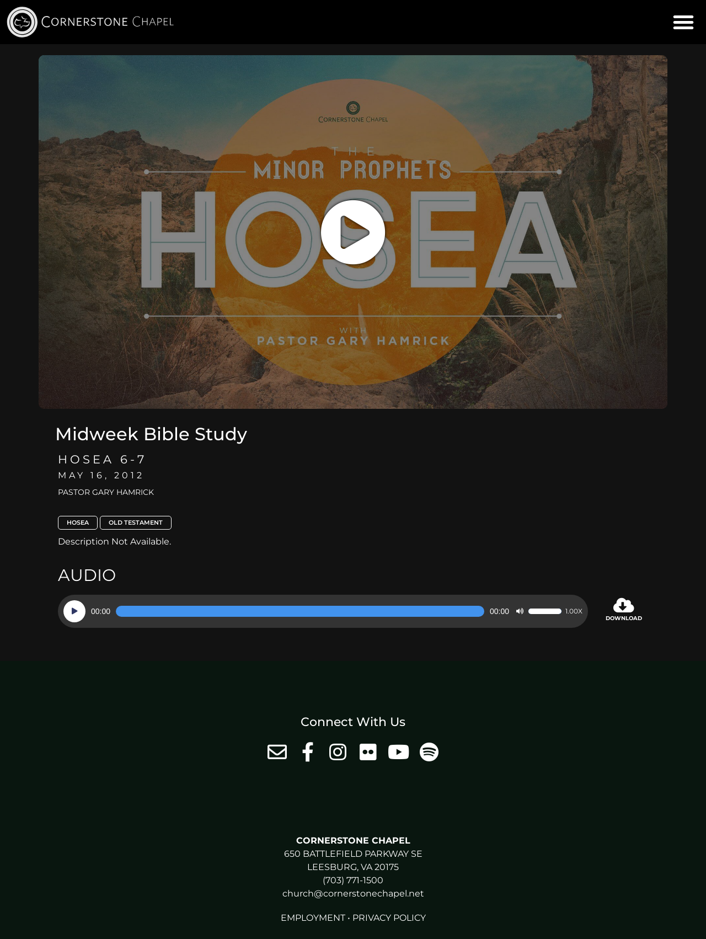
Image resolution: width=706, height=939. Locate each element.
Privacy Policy (389, 918)
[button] (683, 22)
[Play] (74, 611)
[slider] (300, 611)
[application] (322, 611)
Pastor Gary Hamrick (106, 492)
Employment (313, 918)
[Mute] (520, 611)
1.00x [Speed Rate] (573, 611)
